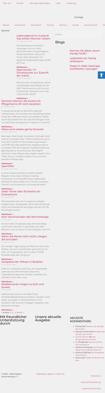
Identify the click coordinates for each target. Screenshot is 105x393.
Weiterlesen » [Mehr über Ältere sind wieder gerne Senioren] (7, 163)
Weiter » (20, 312)
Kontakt (19, 3)
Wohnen (63, 25)
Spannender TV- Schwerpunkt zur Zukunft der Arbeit (33, 72)
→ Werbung (71, 3)
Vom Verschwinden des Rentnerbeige (25, 216)
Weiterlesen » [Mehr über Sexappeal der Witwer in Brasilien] (7, 282)
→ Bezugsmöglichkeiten (39, 3)
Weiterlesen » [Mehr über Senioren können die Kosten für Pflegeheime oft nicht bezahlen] (7, 127)
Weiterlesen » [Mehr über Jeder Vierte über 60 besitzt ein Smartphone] (7, 214)
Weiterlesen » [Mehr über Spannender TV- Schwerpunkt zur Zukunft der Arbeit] (22, 98)
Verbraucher (19, 25)
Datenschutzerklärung (91, 382)
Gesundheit (36, 25)
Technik (50, 25)
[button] (101, 75)
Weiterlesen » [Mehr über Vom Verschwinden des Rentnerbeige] (7, 234)
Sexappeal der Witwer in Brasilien (22, 261)
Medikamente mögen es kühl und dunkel (22, 286)
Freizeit (75, 25)
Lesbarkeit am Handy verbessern (83, 60)
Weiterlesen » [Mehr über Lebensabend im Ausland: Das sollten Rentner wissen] (22, 67)
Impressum (96, 376)
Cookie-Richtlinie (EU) (91, 388)
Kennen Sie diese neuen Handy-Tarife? (85, 52)
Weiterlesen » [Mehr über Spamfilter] (7, 189)
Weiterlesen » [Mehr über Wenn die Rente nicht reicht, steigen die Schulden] (7, 259)
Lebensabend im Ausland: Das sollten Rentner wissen (33, 37)
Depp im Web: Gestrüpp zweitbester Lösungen (85, 67)
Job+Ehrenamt (91, 25)
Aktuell (6, 25)
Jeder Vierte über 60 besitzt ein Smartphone (20, 193)
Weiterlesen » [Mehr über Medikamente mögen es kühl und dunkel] (7, 310)
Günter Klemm (82, 337)
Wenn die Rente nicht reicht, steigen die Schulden (24, 238)
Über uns (7, 3)
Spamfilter (7, 166)
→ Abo (58, 3)
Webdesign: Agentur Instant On (50, 374)
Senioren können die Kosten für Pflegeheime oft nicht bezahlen (21, 103)
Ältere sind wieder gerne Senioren (22, 129)
